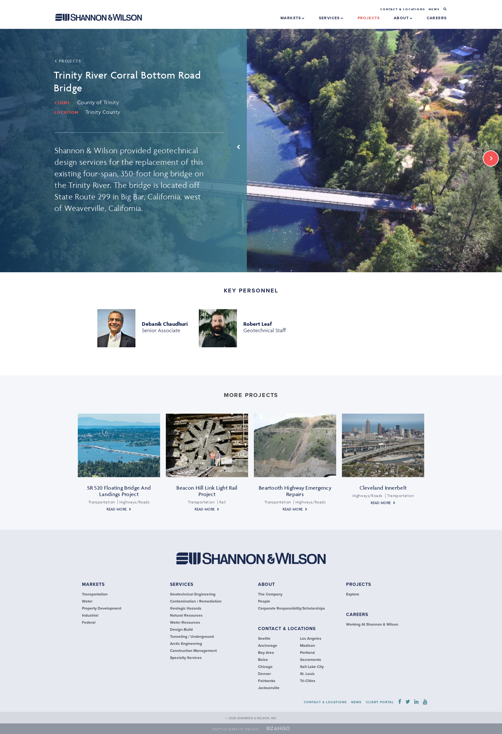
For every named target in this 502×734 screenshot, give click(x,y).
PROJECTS (67, 61)
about (266, 584)
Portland (307, 652)
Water (87, 601)
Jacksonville (268, 688)
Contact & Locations (402, 9)
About (403, 18)
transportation (95, 594)
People (264, 601)
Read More (116, 509)
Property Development (101, 608)
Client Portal (380, 702)
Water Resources (185, 622)
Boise (263, 659)
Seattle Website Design (235, 729)
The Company (270, 594)
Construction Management (193, 650)
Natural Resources (186, 615)
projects (369, 18)
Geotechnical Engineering (192, 594)
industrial (90, 615)
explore (352, 594)
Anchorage (267, 645)
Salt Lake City (312, 666)
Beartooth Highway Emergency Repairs (295, 491)
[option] (251, 150)
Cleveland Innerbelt (383, 488)
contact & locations (287, 628)
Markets (292, 18)
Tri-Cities (307, 681)
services (181, 584)
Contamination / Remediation (196, 601)
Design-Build (181, 629)
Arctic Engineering (186, 643)
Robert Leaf (257, 324)
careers (437, 18)
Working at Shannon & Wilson (372, 624)
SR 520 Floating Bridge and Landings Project (119, 491)
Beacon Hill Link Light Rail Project (206, 491)
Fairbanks (266, 681)
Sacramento (310, 659)
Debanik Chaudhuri (165, 324)
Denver (264, 673)
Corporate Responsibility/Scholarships (291, 608)
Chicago (265, 666)
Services (331, 18)
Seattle (264, 638)
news (434, 9)
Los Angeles (310, 638)
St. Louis (307, 673)
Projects (358, 584)
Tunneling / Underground (192, 636)
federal (88, 622)
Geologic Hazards (185, 608)
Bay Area (266, 652)
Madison (307, 645)
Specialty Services (186, 657)
